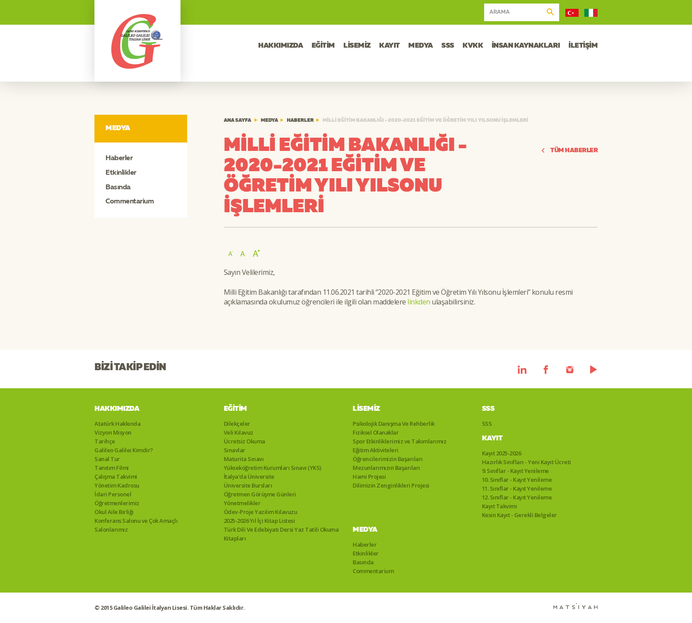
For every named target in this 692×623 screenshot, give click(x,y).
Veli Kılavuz (238, 432)
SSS (447, 45)
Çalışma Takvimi (115, 476)
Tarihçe (104, 441)
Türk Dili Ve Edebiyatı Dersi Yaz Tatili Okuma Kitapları (281, 533)
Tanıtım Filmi (111, 468)
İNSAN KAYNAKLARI (526, 45)
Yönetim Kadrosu (116, 485)
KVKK (473, 45)
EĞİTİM (323, 45)
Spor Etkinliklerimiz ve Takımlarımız (399, 441)
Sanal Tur (107, 459)
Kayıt (492, 438)
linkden (418, 302)
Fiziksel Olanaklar (376, 432)
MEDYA (420, 45)
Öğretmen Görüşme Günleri (260, 494)
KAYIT (389, 45)
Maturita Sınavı (244, 459)
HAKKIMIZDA (280, 45)
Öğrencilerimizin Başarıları (388, 459)
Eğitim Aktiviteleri (376, 450)
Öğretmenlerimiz (116, 503)
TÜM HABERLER (569, 150)
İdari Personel (112, 494)
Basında (118, 187)
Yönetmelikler (242, 503)
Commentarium (129, 201)
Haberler (118, 158)
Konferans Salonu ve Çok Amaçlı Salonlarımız (135, 525)
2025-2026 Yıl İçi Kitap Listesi (259, 521)
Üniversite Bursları (248, 485)
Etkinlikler (120, 172)
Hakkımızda (116, 409)
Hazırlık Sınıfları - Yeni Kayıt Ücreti (526, 462)
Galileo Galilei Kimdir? (123, 450)
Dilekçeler (237, 424)
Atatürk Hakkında (117, 424)
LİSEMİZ (357, 45)
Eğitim (235, 409)
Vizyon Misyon (113, 432)
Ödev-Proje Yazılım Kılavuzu (260, 512)
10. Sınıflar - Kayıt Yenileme (517, 480)
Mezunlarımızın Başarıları (386, 468)
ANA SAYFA (237, 120)
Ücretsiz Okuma (244, 441)
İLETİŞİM (583, 45)
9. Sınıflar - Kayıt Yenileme (515, 471)
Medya (269, 120)
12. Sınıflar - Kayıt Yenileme (517, 497)
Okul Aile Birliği (114, 512)
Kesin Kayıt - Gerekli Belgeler (519, 515)
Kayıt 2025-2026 (501, 453)
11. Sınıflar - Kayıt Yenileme (517, 488)
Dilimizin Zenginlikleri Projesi (391, 485)
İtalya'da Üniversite (249, 476)
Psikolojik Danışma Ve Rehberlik (394, 424)
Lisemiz (366, 409)
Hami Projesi (369, 476)
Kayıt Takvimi (499, 506)
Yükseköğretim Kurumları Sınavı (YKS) (272, 468)
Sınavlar (234, 450)
